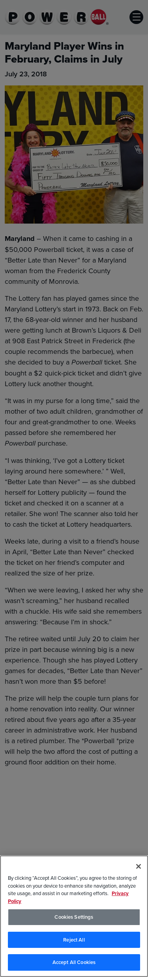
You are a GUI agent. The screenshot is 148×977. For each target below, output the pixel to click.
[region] (74, 916)
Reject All (73, 940)
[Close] (138, 866)
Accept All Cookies (74, 962)
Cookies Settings (73, 917)
